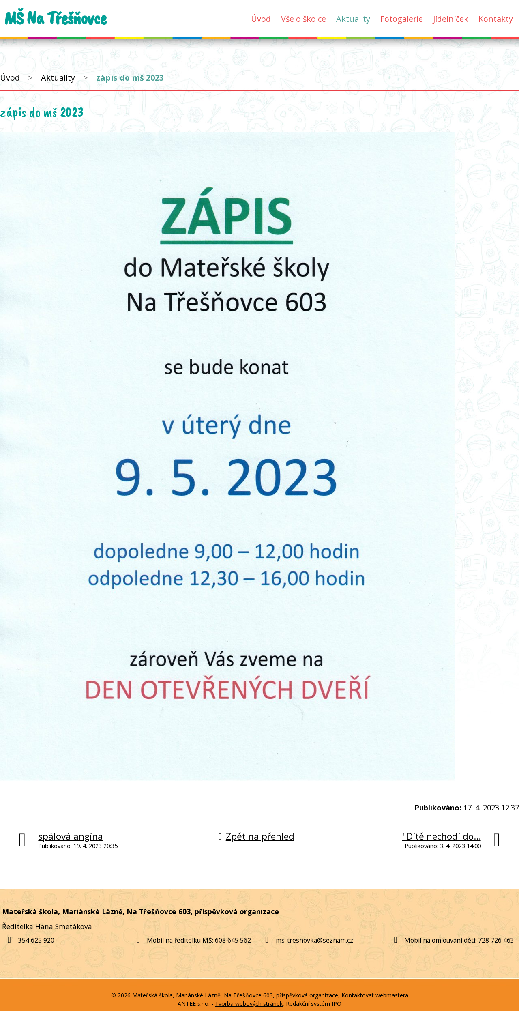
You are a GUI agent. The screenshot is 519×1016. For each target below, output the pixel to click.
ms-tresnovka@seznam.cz (314, 940)
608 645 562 (233, 940)
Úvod (261, 18)
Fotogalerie (401, 18)
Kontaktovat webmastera (374, 995)
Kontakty (495, 18)
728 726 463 (496, 940)
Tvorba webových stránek (249, 1003)
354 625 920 (29, 940)
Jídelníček (450, 18)
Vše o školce (303, 18)
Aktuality (353, 18)
